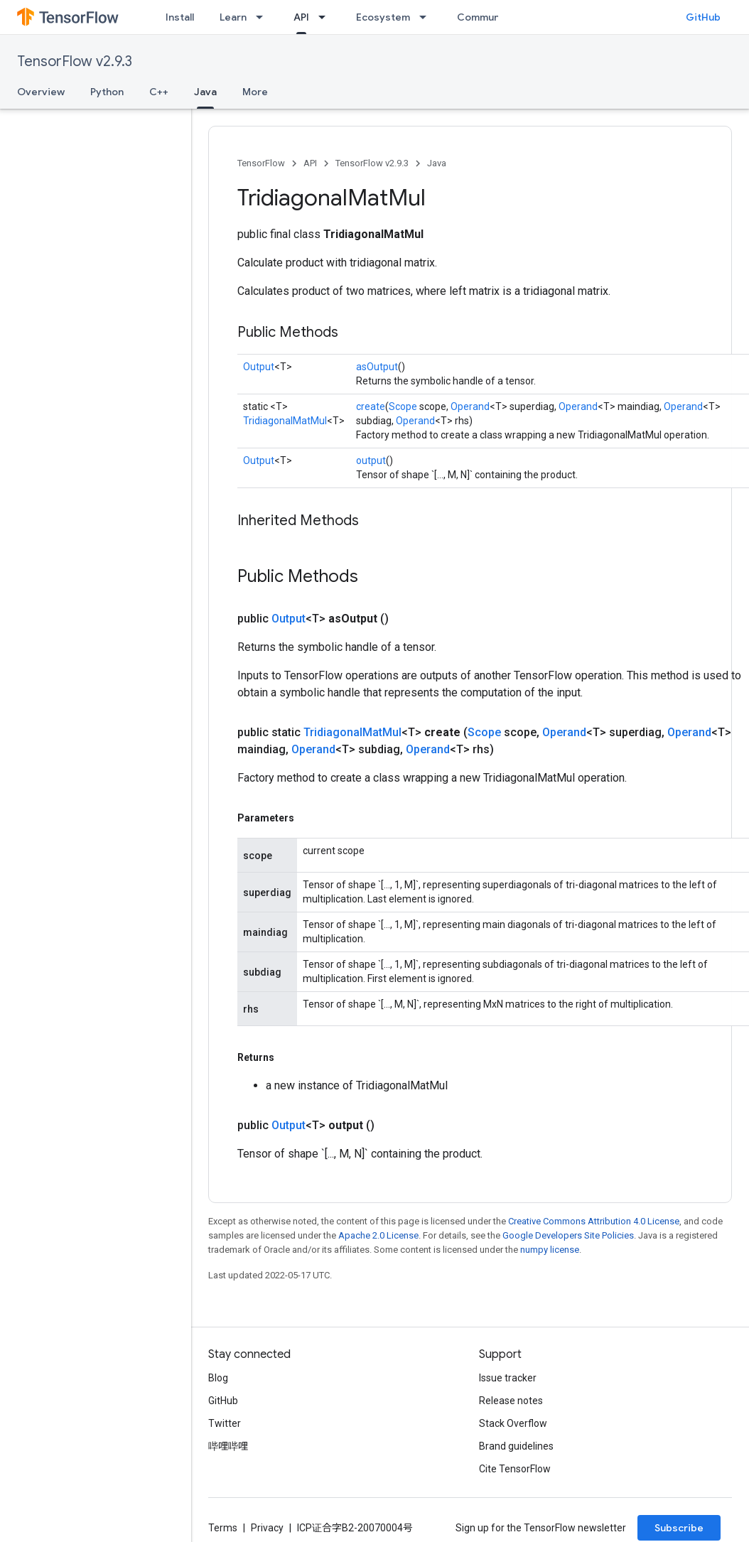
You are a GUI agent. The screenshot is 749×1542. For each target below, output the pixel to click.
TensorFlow (261, 163)
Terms (222, 1527)
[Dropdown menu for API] (326, 17)
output (371, 460)
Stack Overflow (513, 1423)
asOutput (377, 366)
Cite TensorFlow (515, 1468)
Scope (403, 406)
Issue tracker (508, 1378)
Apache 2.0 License (378, 1235)
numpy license (549, 1249)
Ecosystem (383, 17)
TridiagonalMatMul (285, 420)
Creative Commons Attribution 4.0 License (593, 1221)
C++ (158, 91)
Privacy (267, 1527)
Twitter (224, 1423)
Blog (218, 1378)
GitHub (703, 17)
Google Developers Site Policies (568, 1235)
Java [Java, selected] (205, 91)
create (370, 406)
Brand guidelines (516, 1446)
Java (436, 163)
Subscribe (679, 1527)
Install (180, 17)
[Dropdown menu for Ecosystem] (427, 17)
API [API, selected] (301, 17)
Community (484, 17)
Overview (41, 91)
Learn (233, 17)
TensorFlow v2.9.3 (74, 61)
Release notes (511, 1400)
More (255, 91)
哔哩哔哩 (228, 1446)
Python (107, 91)
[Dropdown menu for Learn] (264, 17)
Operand (470, 406)
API (310, 163)
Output (258, 366)
